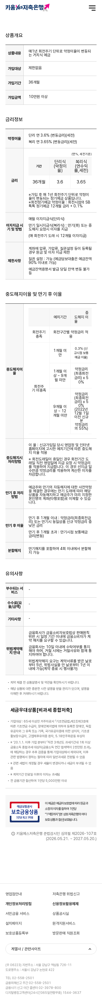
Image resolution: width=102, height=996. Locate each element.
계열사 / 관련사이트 (26, 949)
